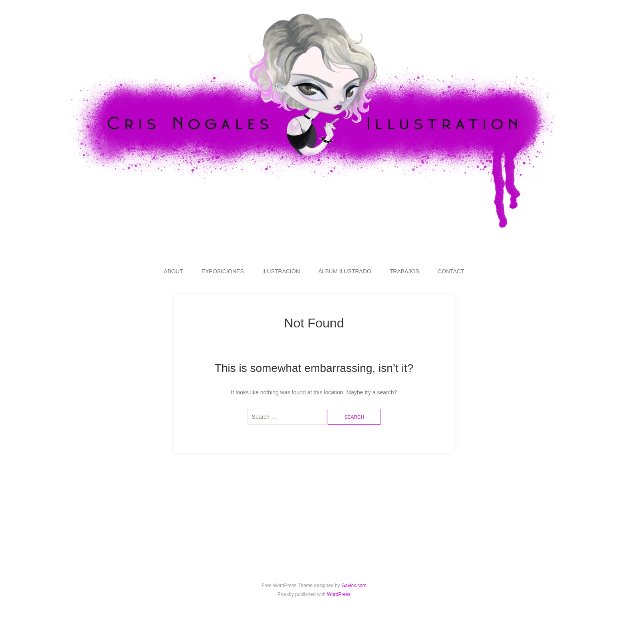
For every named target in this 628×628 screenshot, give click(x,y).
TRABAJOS (404, 271)
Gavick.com (353, 585)
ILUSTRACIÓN (281, 271)
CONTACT (451, 271)
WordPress (338, 594)
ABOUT (173, 271)
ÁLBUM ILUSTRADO (344, 271)
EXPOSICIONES (222, 271)
